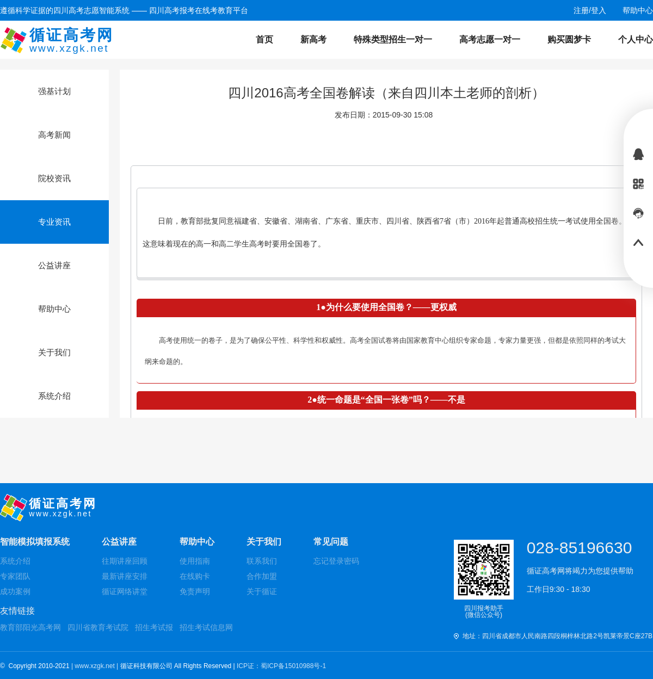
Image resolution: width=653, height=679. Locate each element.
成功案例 (15, 591)
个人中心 (635, 39)
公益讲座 (119, 541)
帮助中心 (197, 541)
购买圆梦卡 (569, 39)
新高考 (313, 39)
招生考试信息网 (206, 627)
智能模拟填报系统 (35, 541)
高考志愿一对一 (489, 39)
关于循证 (262, 591)
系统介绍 (15, 561)
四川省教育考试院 (97, 627)
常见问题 (330, 541)
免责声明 (195, 591)
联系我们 (262, 561)
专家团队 (15, 576)
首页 (264, 39)
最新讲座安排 (124, 576)
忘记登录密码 (336, 561)
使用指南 (195, 561)
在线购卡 (195, 576)
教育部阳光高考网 (30, 627)
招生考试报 (154, 627)
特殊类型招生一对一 (393, 39)
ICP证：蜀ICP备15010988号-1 (281, 666)
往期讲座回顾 (124, 561)
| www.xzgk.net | (95, 666)
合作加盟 (262, 576)
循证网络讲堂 (124, 591)
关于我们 (264, 541)
